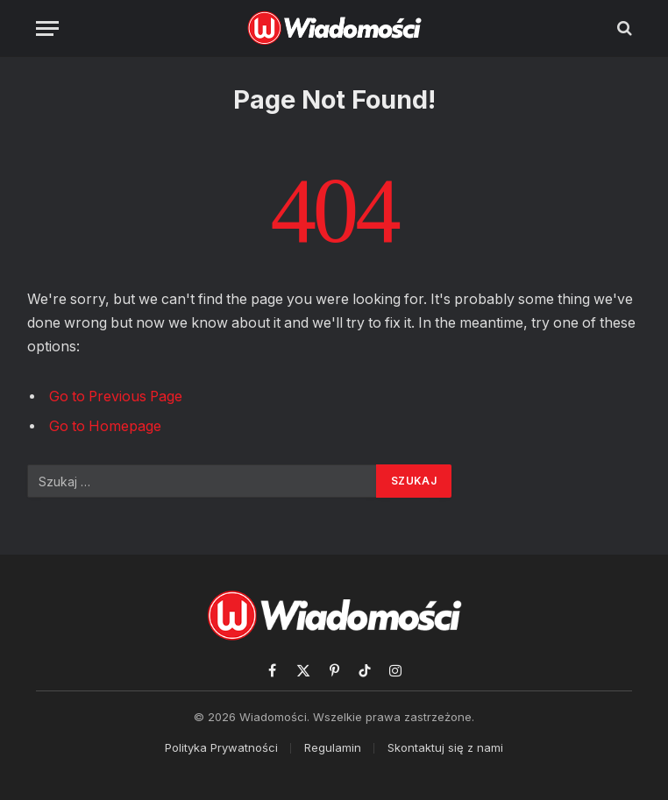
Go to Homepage (105, 426)
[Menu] (47, 28)
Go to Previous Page (115, 396)
